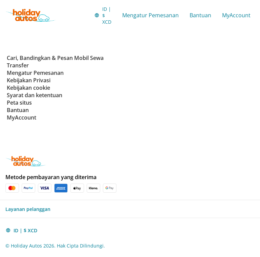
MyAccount (236, 15)
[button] (102, 15)
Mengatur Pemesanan (150, 15)
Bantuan (200, 15)
